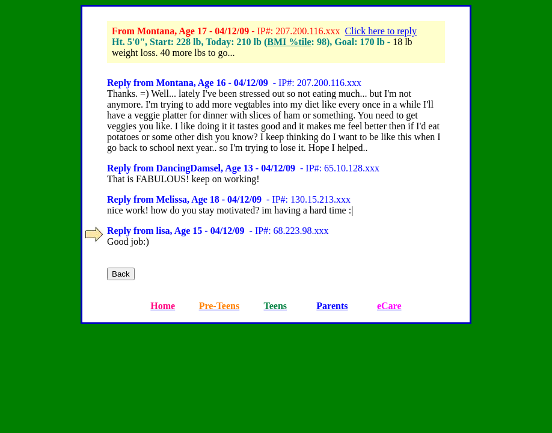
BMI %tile (289, 42)
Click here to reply (381, 31)
